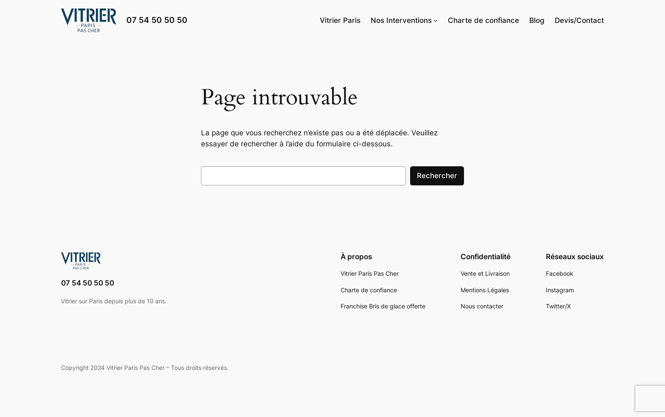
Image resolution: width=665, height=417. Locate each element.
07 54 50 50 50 (156, 20)
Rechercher (437, 175)
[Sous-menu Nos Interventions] (435, 20)
